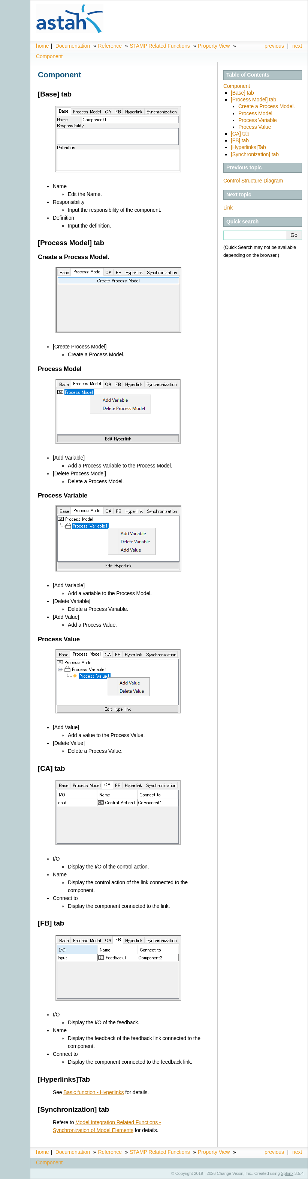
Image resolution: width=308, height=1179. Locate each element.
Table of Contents (247, 75)
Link (228, 208)
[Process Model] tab (253, 99)
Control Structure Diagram (253, 181)
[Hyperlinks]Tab (248, 147)
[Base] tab (242, 93)
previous (274, 46)
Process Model (255, 113)
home (42, 46)
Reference (109, 46)
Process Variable (257, 120)
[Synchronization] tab (255, 154)
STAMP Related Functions (160, 46)
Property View (214, 46)
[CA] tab (240, 134)
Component (49, 56)
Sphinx (287, 1173)
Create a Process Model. (266, 106)
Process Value (254, 127)
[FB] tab (240, 140)
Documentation (72, 46)
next (297, 46)
